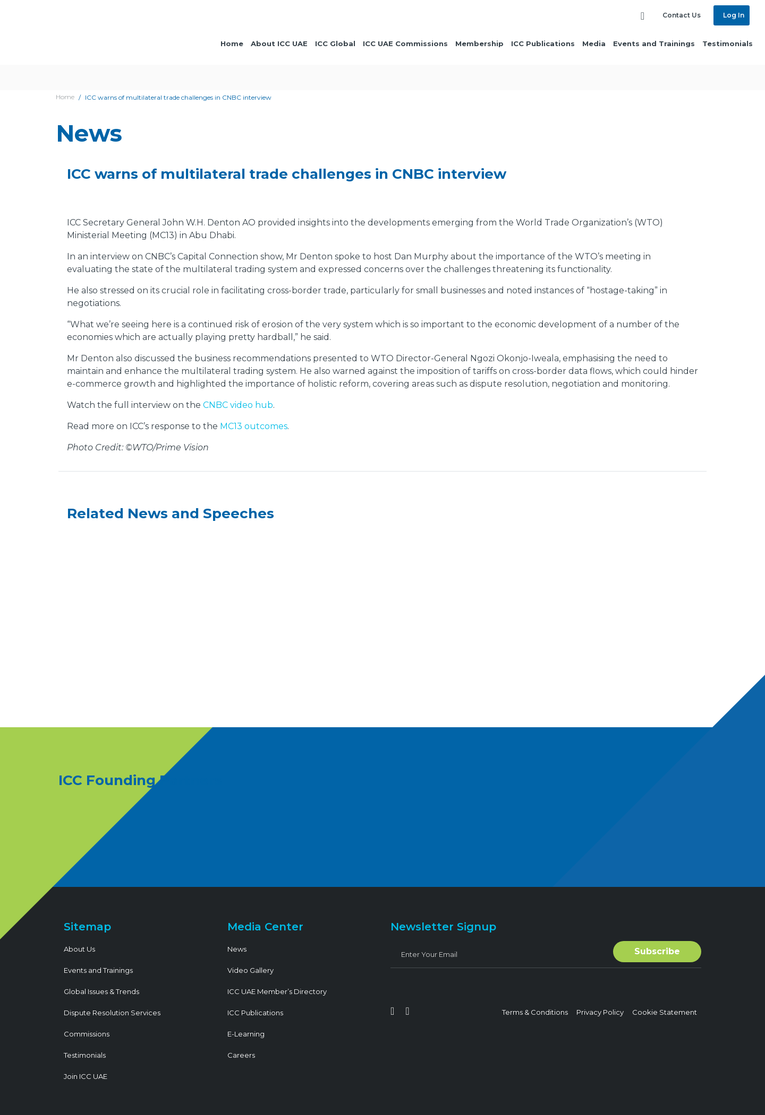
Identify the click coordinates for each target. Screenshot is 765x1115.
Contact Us (681, 15)
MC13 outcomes (253, 426)
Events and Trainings (654, 43)
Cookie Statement (664, 1012)
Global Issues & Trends (101, 991)
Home (231, 43)
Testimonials (727, 43)
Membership (479, 43)
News (236, 949)
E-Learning (246, 1034)
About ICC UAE (279, 43)
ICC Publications (543, 43)
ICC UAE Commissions (405, 43)
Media (594, 43)
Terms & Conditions (535, 1012)
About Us (79, 949)
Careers (241, 1055)
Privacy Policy (600, 1012)
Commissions (86, 1034)
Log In (732, 15)
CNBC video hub (238, 405)
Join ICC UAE (85, 1076)
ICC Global (335, 43)
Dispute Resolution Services (112, 1012)
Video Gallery (250, 970)
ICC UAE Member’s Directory (277, 991)
